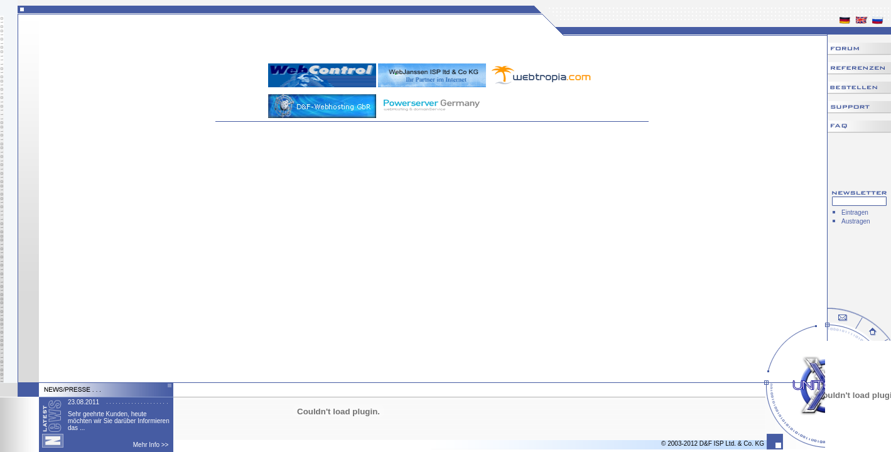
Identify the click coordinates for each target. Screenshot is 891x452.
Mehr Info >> (151, 444)
